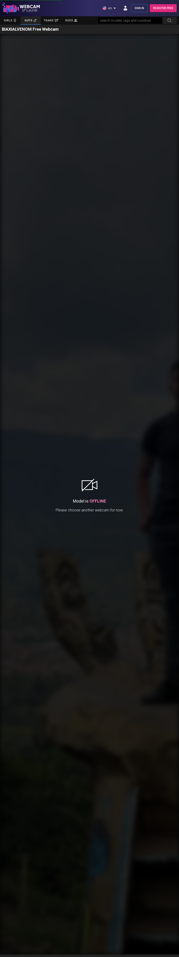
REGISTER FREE (163, 8)
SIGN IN (139, 8)
